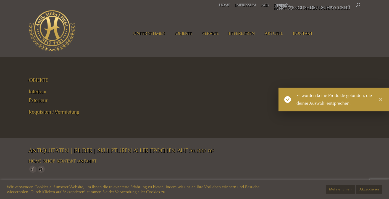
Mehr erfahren (340, 189)
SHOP (49, 161)
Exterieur (38, 100)
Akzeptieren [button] (369, 189)
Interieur (38, 91)
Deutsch (281, 5)
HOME (35, 161)
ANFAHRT (87, 161)
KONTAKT (66, 161)
